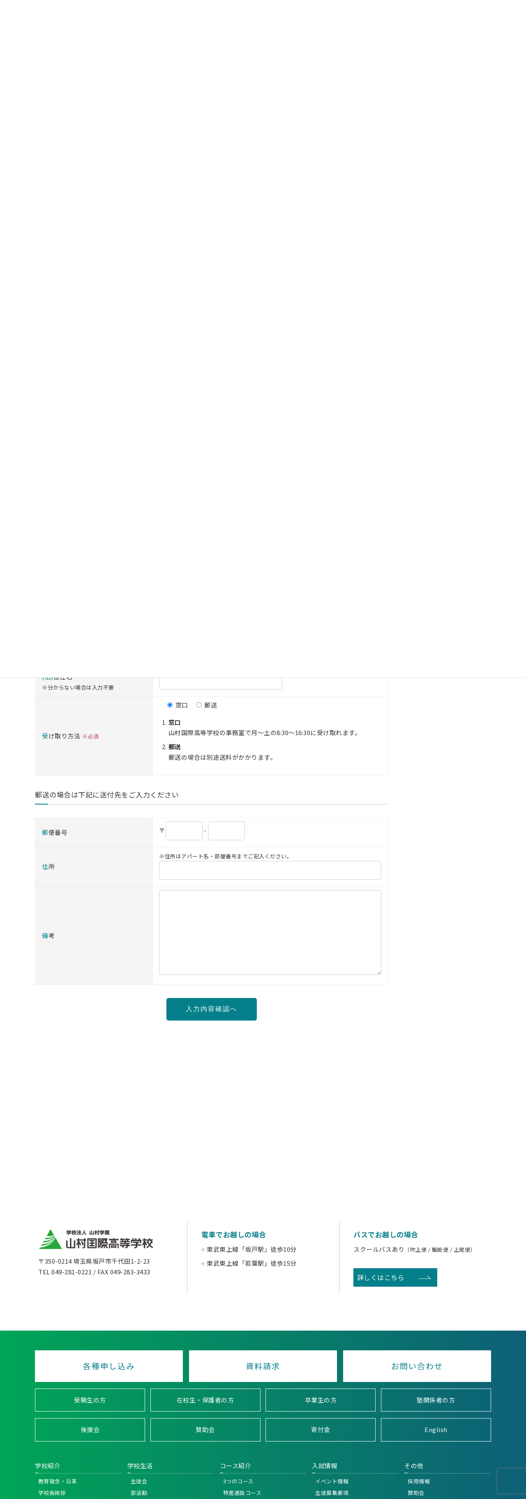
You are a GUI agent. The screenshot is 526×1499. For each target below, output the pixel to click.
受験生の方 (90, 1416)
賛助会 (205, 1446)
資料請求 (263, 1382)
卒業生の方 (321, 1416)
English (436, 1446)
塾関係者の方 (436, 1416)
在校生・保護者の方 (205, 1416)
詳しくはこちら (380, 1294)
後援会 (89, 1446)
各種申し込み (108, 1382)
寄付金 (320, 1446)
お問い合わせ (418, 1382)
